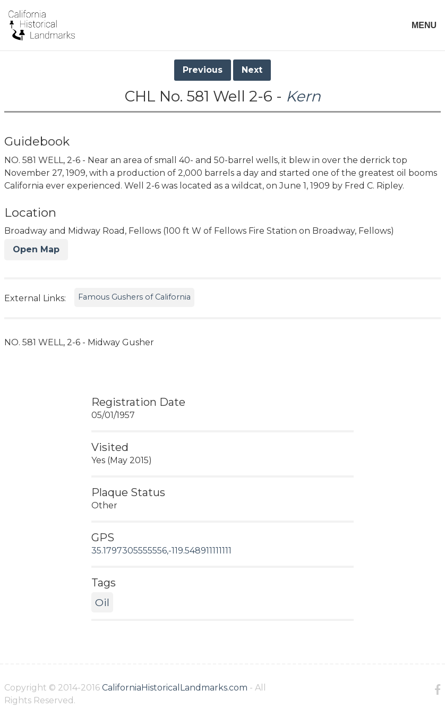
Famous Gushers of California (134, 297)
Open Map (36, 249)
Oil (102, 602)
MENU (424, 25)
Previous (202, 70)
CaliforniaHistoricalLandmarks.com (174, 688)
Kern (303, 96)
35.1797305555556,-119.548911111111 (161, 551)
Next (252, 70)
